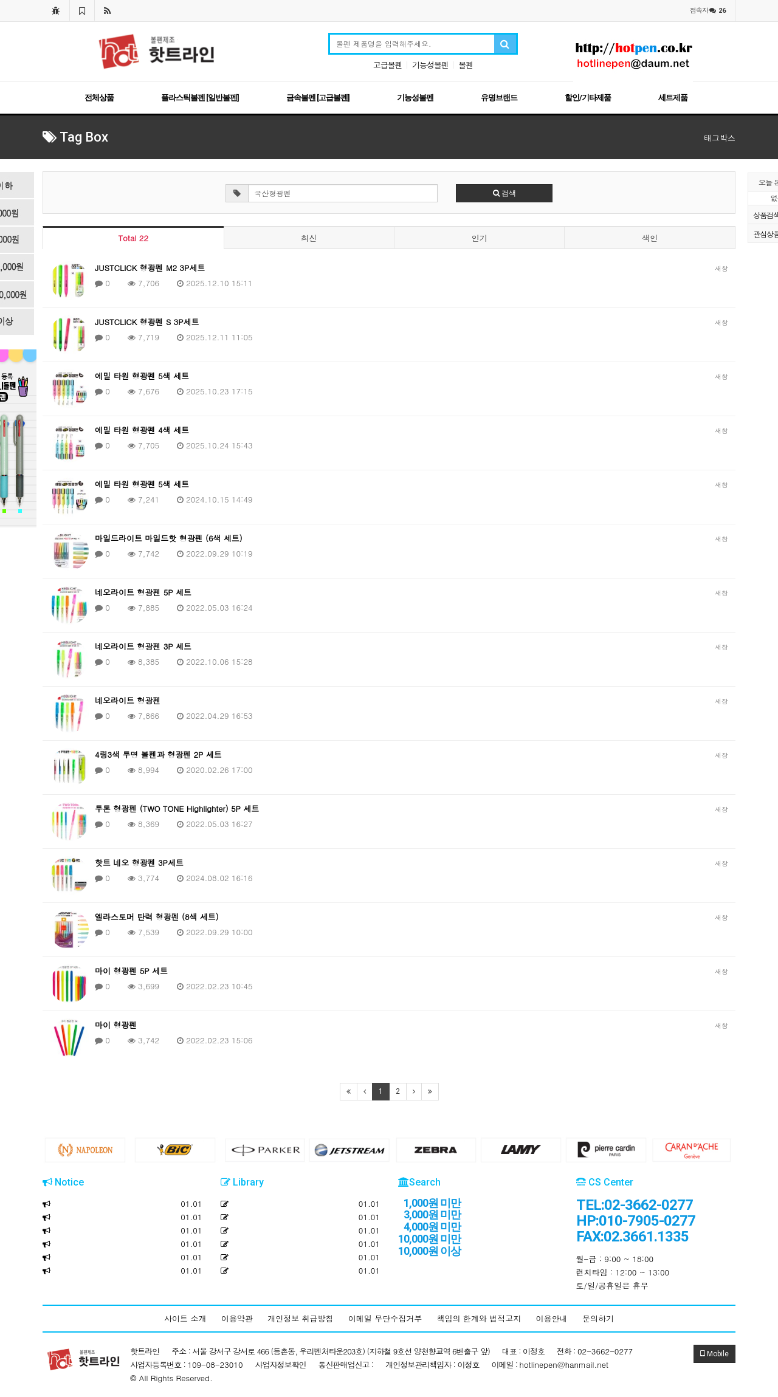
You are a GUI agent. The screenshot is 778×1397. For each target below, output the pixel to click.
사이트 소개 (185, 1318)
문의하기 (598, 1318)
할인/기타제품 (588, 97)
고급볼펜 (387, 64)
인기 (479, 238)
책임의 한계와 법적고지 (479, 1318)
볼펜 (465, 64)
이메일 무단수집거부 (385, 1318)
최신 (309, 238)
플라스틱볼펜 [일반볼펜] (200, 97)
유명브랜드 (499, 97)
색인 (650, 238)
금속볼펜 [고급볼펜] (317, 97)
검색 (504, 193)
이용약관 (237, 1318)
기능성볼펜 (430, 64)
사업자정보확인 (280, 1364)
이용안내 (552, 1318)
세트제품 (672, 97)
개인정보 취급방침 (300, 1318)
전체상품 (99, 97)
